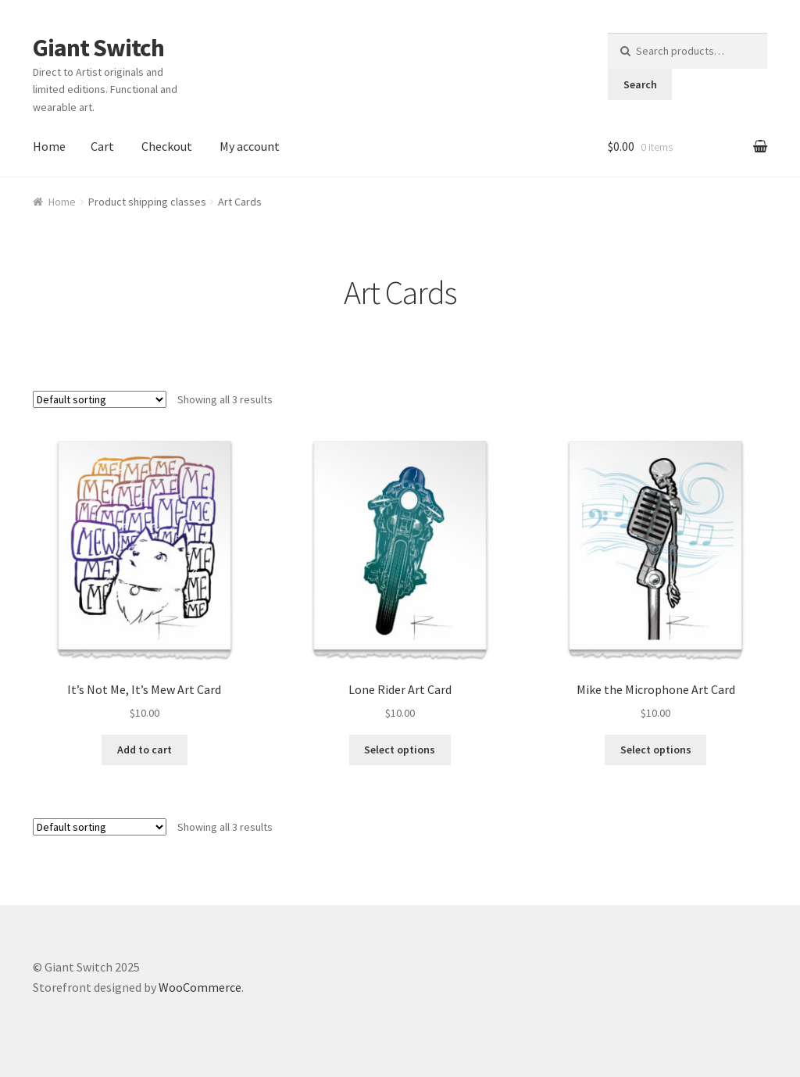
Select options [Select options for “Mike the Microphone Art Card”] (655, 749)
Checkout (166, 146)
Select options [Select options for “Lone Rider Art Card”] (399, 749)
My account (250, 146)
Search (640, 84)
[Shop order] (99, 399)
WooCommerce (200, 987)
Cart (102, 146)
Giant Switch (98, 47)
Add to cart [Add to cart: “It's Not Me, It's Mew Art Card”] (144, 749)
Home (49, 146)
